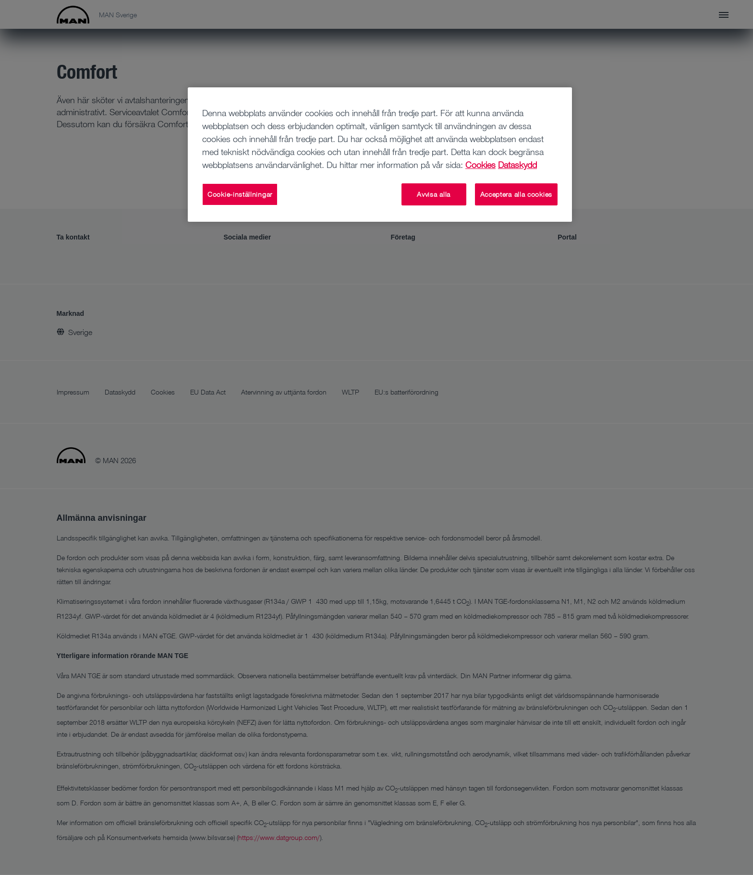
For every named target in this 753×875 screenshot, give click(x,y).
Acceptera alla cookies (516, 194)
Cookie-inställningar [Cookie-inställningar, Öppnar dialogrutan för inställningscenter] (239, 194)
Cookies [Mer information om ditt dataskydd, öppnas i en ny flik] (480, 164)
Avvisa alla (433, 194)
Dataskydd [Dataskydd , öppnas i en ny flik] (517, 164)
